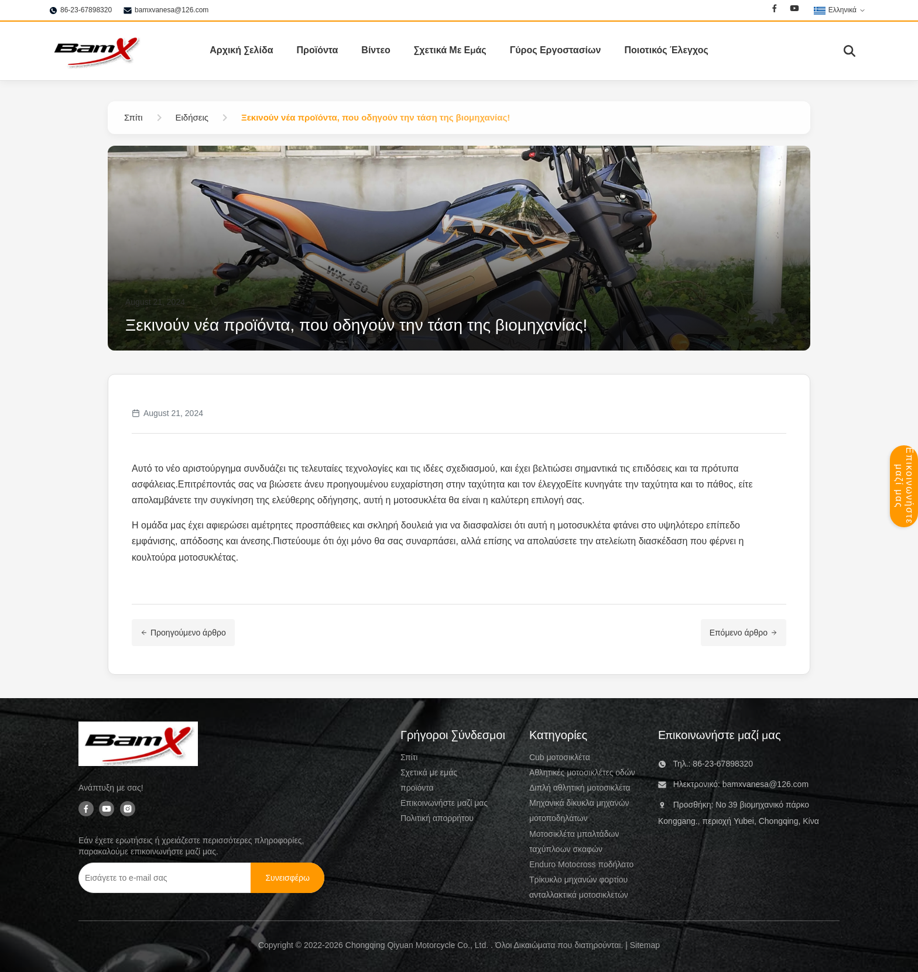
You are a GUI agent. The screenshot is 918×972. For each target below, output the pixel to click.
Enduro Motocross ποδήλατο (581, 864)
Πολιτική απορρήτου (437, 818)
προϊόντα (417, 787)
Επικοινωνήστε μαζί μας (444, 803)
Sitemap (645, 945)
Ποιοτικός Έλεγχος (666, 50)
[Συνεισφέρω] (287, 878)
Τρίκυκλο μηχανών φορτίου (578, 879)
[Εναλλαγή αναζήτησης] (849, 50)
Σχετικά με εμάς (428, 772)
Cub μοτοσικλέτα (559, 757)
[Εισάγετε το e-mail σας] (166, 877)
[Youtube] (794, 10)
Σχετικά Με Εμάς (450, 50)
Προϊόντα (317, 50)
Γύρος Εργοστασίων (555, 50)
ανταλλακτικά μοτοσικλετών (578, 894)
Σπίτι (408, 757)
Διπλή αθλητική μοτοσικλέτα (580, 787)
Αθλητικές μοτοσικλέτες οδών (582, 772)
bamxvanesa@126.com (171, 10)
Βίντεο (375, 50)
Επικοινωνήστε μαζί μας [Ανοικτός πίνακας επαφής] (904, 485)
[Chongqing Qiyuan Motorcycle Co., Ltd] (138, 746)
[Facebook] (774, 10)
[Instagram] (127, 809)
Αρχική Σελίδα (241, 50)
